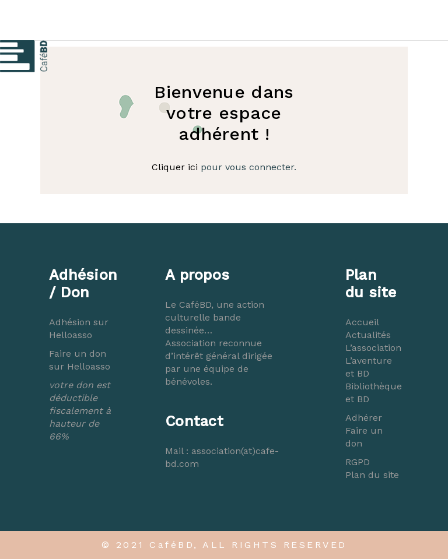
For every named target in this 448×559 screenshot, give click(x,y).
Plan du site (372, 474)
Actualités (368, 334)
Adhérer (363, 417)
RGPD (357, 461)
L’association (373, 347)
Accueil (362, 322)
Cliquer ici (175, 167)
